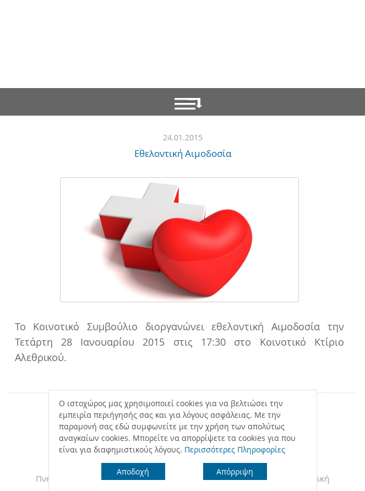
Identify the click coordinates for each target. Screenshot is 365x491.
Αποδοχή (133, 471)
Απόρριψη (234, 471)
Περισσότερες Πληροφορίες (234, 449)
